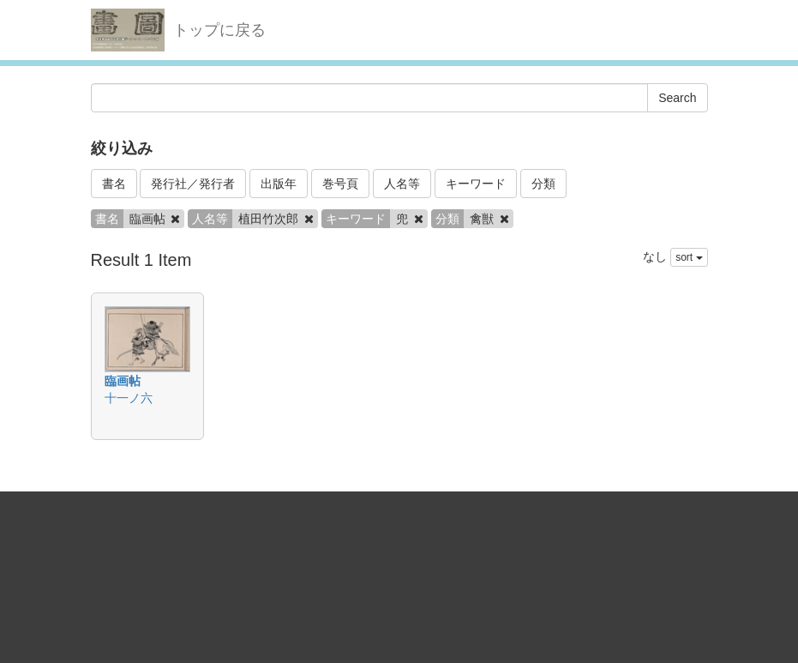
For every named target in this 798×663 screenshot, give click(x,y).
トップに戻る (219, 30)
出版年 (279, 183)
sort (688, 257)
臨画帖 (123, 381)
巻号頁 (340, 183)
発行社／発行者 (193, 183)
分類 (543, 183)
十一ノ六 (129, 398)
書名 (114, 183)
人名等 (402, 183)
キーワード (476, 183)
